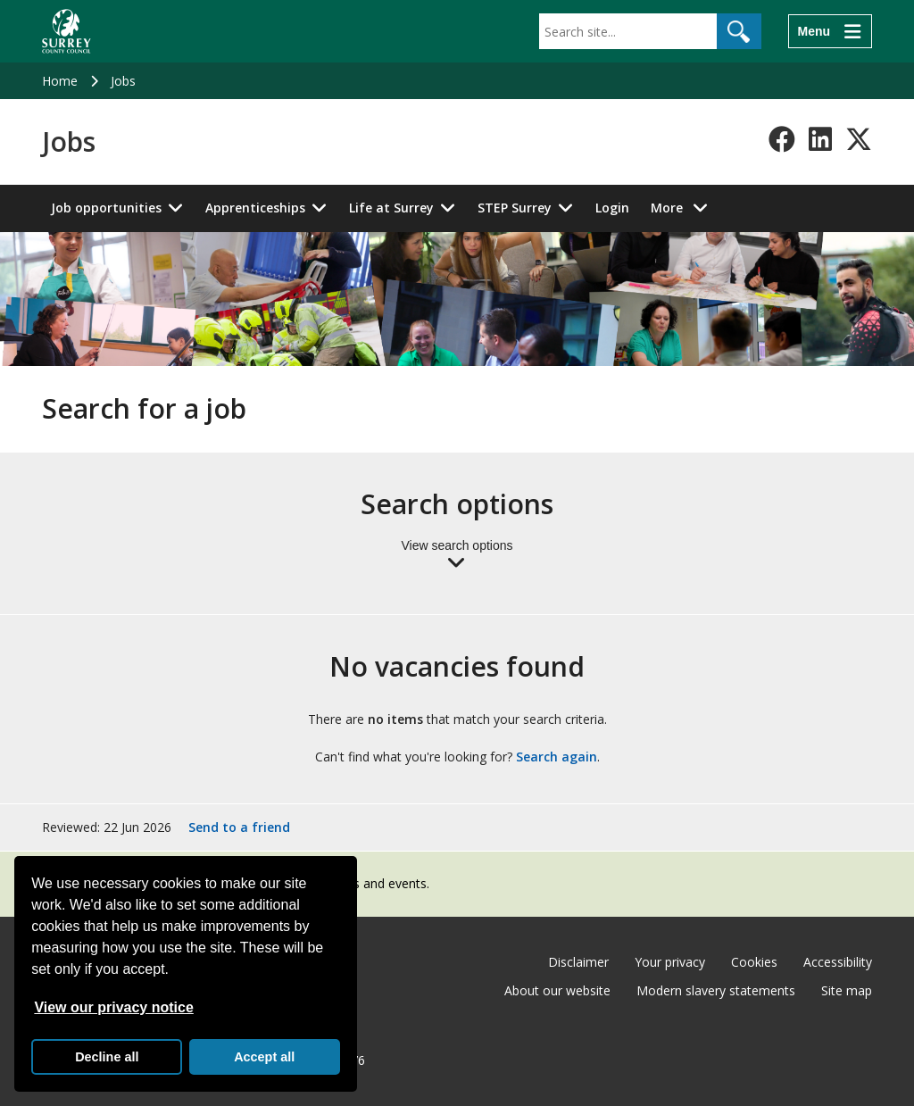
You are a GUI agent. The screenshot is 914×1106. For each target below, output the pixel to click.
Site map (846, 990)
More (684, 206)
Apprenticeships (255, 207)
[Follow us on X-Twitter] (858, 139)
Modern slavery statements (715, 990)
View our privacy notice (113, 1007)
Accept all (264, 1057)
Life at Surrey (391, 207)
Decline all (106, 1057)
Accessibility (837, 961)
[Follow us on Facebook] (782, 139)
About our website (557, 990)
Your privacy (670, 961)
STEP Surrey (515, 207)
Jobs (123, 80)
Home (60, 80)
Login (612, 207)
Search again (556, 756)
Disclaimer (578, 961)
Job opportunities (106, 207)
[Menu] (830, 31)
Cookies (754, 961)
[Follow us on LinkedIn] (820, 139)
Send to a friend (239, 827)
